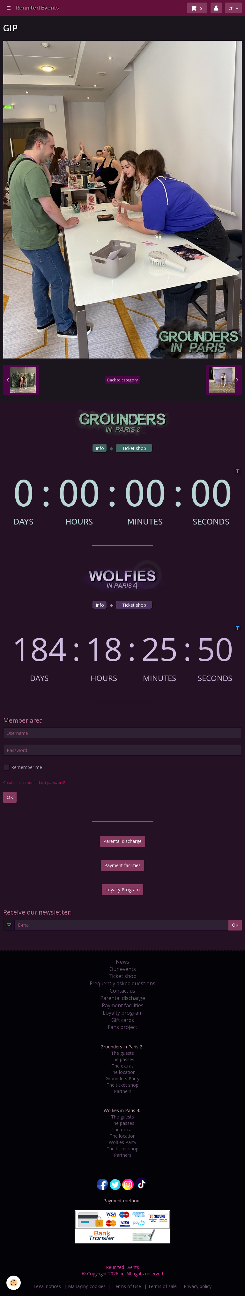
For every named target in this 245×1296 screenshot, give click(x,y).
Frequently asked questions (122, 983)
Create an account (19, 782)
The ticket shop (122, 1085)
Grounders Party (122, 1078)
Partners (122, 1091)
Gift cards (122, 1020)
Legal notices (47, 1286)
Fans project (122, 1027)
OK (10, 797)
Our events (122, 969)
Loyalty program (123, 1012)
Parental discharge (122, 841)
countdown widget (122, 497)
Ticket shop (122, 976)
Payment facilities (122, 865)
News (122, 961)
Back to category (122, 379)
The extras (123, 1066)
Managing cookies (87, 1286)
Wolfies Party (122, 1142)
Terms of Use (127, 1286)
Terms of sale (162, 1286)
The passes (122, 1059)
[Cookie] (13, 1283)
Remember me (22, 767)
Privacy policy (198, 1286)
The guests (122, 1053)
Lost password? (52, 782)
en (231, 8)
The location (123, 1072)
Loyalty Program (122, 890)
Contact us (122, 990)
